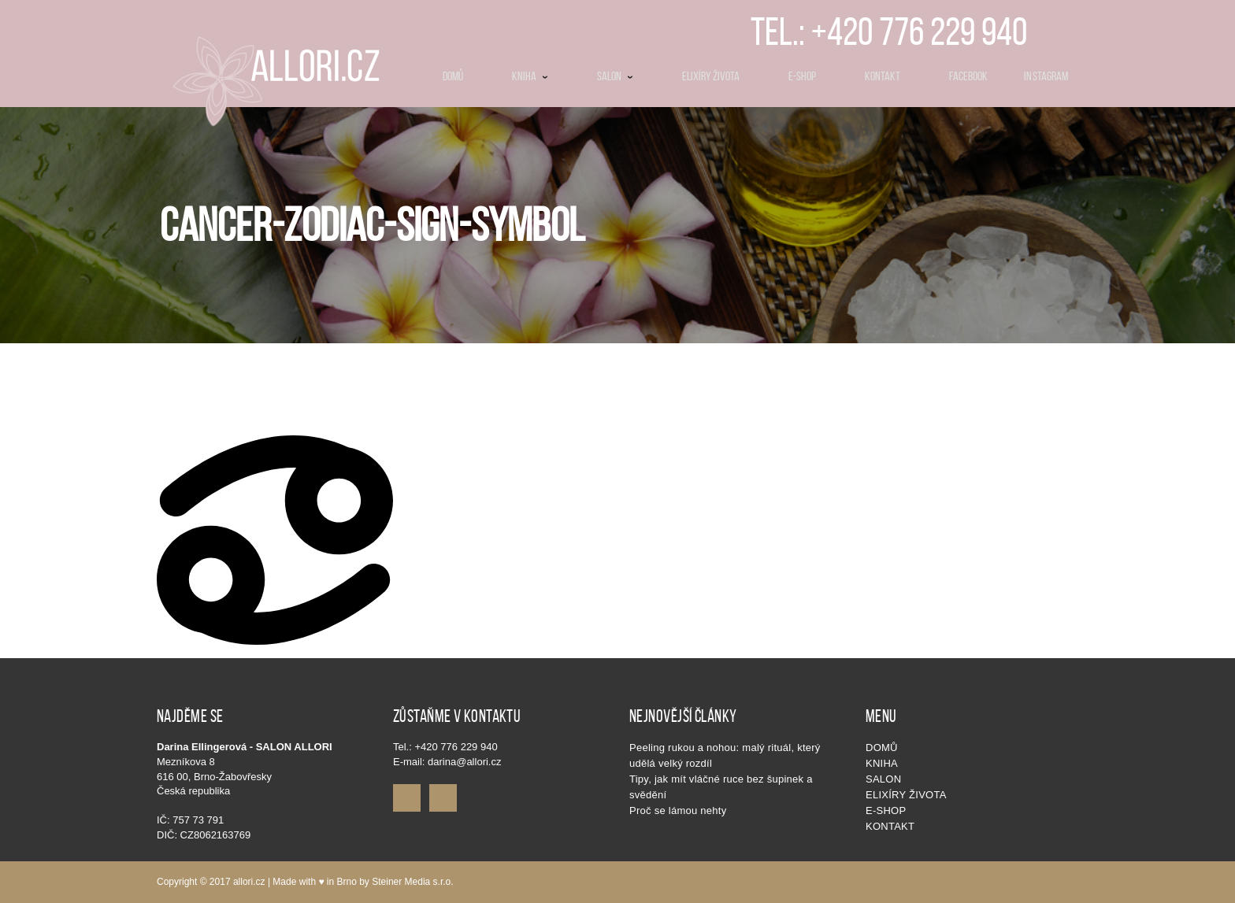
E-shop (886, 810)
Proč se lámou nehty (677, 810)
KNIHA (882, 763)
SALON (883, 779)
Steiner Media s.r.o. (412, 881)
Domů (882, 747)
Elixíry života (906, 795)
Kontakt (890, 826)
